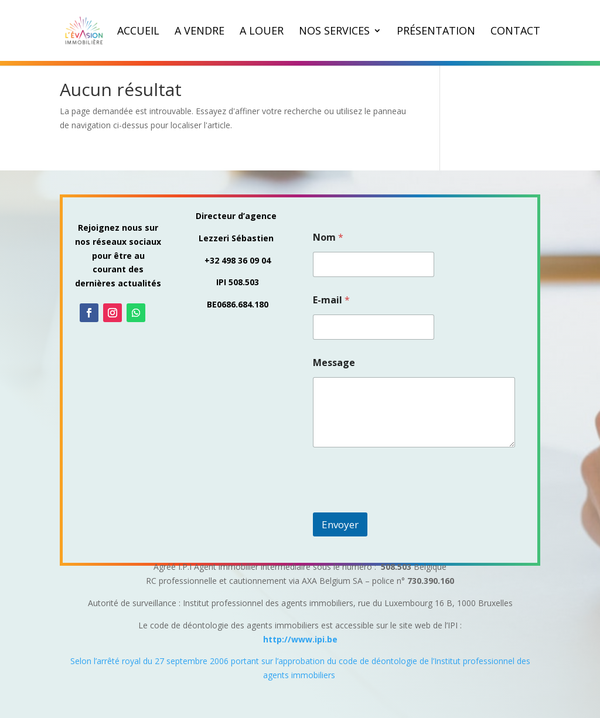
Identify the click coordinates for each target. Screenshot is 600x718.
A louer (262, 31)
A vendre (199, 31)
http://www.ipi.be (300, 639)
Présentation (436, 31)
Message (334, 362)
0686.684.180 (242, 304)
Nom (328, 237)
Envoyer (340, 524)
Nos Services (334, 31)
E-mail (331, 300)
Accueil (138, 31)
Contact (515, 31)
